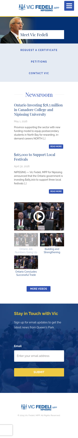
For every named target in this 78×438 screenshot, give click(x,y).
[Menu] (69, 6)
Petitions (39, 61)
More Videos (38, 288)
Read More (56, 146)
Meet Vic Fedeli (34, 34)
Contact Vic (39, 73)
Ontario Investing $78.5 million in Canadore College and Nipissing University (38, 110)
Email (18, 346)
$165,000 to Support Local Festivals (34, 157)
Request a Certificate (38, 50)
